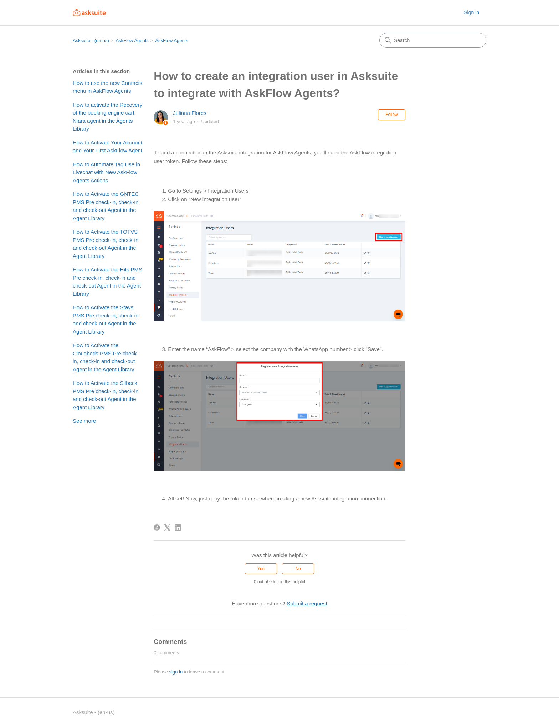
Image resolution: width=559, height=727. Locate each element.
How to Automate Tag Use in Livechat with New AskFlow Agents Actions (106, 172)
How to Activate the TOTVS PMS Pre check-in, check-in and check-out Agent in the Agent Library (105, 244)
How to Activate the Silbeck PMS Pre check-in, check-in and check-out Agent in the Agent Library (105, 395)
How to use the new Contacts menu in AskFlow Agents (107, 87)
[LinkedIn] (178, 527)
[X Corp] (167, 527)
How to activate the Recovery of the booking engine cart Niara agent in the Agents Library (107, 117)
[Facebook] (157, 527)
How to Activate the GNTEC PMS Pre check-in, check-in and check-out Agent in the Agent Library (106, 206)
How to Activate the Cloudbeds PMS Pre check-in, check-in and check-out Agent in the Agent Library (105, 357)
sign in (176, 672)
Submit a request (307, 603)
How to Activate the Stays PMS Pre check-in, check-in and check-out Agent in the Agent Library (105, 319)
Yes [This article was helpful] (261, 568)
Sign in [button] (471, 12)
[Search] (433, 40)
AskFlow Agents (132, 40)
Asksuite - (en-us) (91, 40)
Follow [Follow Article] (391, 114)
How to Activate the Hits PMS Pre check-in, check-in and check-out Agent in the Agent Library (107, 281)
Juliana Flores (189, 113)
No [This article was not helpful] (298, 568)
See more (84, 421)
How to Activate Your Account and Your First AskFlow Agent (107, 146)
